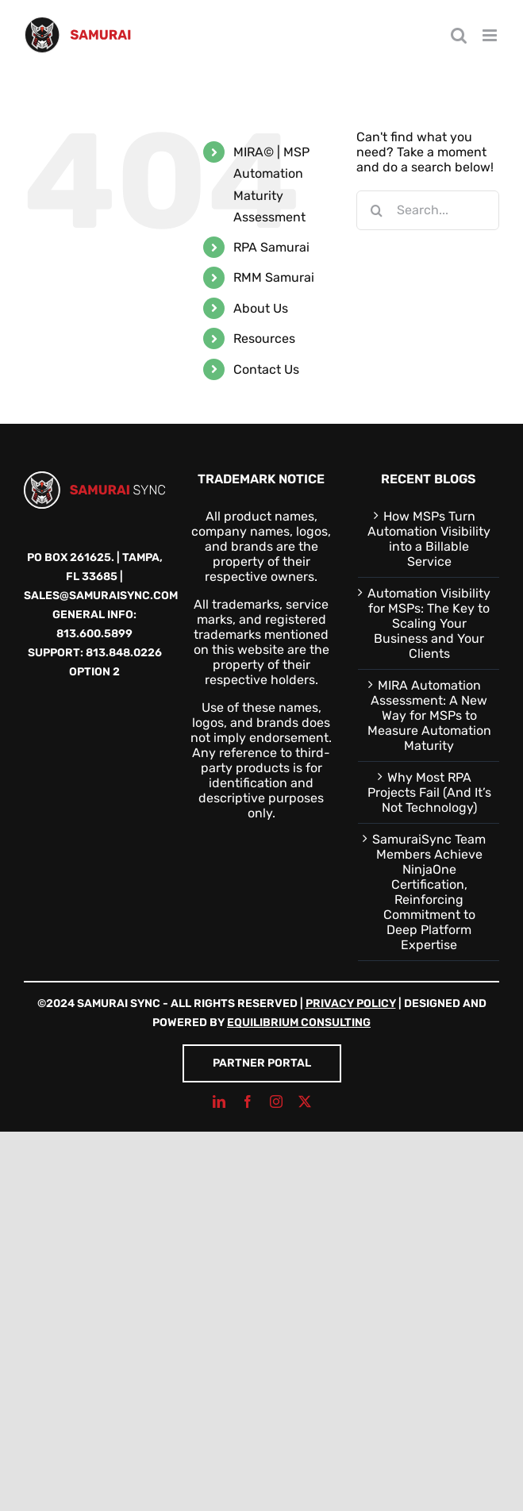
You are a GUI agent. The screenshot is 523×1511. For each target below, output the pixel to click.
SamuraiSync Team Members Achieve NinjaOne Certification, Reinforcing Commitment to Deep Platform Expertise (429, 892)
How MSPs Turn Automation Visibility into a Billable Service (428, 539)
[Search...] (427, 210)
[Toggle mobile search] (459, 35)
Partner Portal (262, 1063)
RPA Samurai (271, 247)
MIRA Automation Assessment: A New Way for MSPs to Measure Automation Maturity (429, 715)
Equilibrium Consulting (299, 1022)
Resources (264, 338)
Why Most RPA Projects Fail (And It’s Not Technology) (429, 792)
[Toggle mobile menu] (491, 35)
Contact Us (266, 369)
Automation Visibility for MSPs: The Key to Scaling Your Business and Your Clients (428, 623)
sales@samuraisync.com (101, 595)
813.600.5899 (94, 633)
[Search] (376, 210)
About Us (260, 308)
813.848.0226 (124, 652)
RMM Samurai (273, 277)
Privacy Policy (351, 1003)
